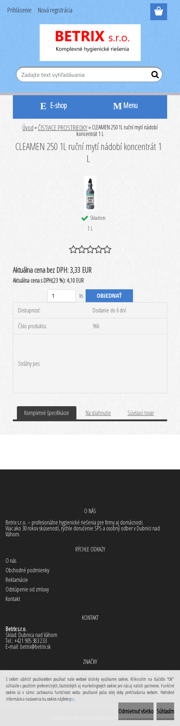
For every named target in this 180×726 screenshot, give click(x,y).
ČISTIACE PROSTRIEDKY (62, 127)
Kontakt (13, 599)
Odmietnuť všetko (136, 711)
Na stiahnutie (98, 413)
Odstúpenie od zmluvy (27, 589)
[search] (153, 76)
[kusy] (61, 295)
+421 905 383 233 (30, 641)
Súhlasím (165, 711)
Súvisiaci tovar (140, 413)
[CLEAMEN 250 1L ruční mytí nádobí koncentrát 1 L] (90, 179)
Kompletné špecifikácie (46, 413)
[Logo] (90, 42)
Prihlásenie (19, 10)
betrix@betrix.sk (35, 647)
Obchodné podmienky (27, 570)
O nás (11, 561)
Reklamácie (17, 580)
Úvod (27, 127)
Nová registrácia (55, 10)
